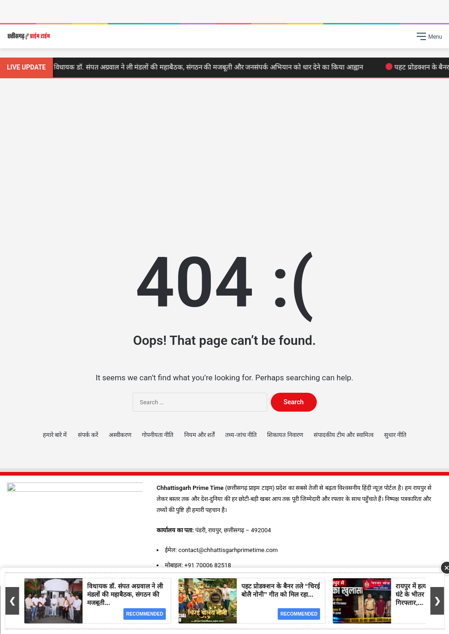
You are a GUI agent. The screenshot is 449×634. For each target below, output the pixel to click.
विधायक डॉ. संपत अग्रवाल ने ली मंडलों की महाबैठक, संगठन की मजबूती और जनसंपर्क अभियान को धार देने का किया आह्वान (207, 67)
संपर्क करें (88, 434)
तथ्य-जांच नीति (241, 434)
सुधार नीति (395, 434)
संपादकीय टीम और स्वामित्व (343, 434)
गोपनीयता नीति (157, 434)
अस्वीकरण (120, 434)
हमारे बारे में (55, 434)
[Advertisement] (224, 156)
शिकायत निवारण (285, 434)
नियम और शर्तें (199, 434)
